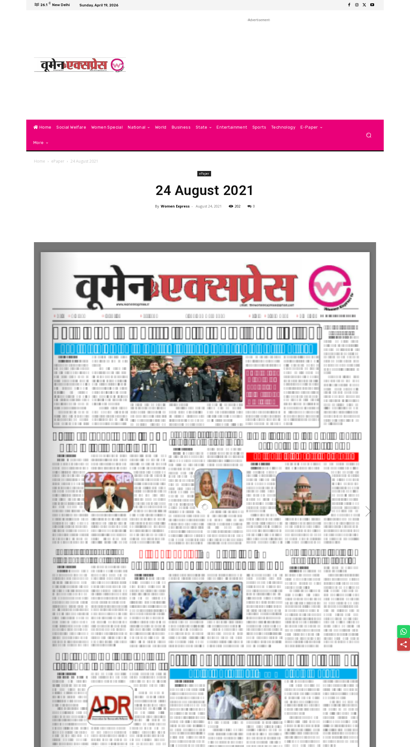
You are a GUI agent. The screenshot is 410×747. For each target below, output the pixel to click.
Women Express (175, 206)
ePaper (57, 161)
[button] (368, 135)
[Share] (403, 644)
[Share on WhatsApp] (403, 631)
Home (39, 161)
